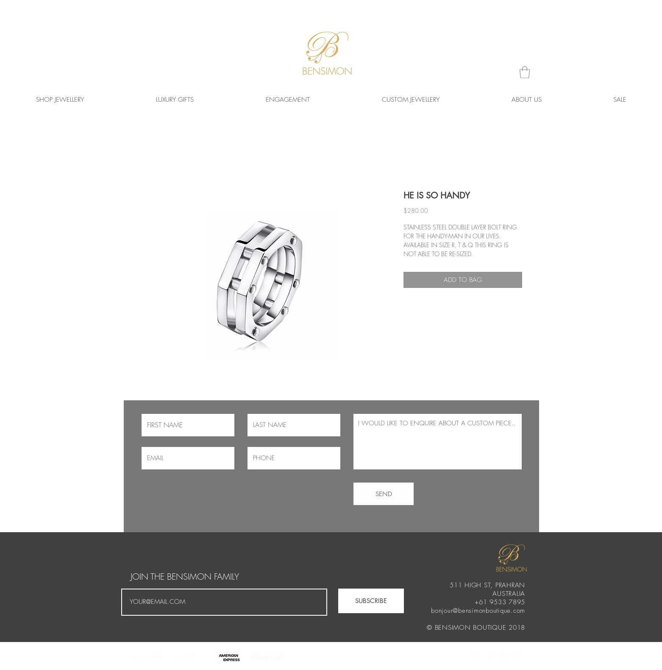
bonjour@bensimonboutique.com (478, 610)
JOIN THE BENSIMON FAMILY (185, 576)
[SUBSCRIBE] (371, 601)
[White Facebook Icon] (490, 656)
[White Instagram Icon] (477, 656)
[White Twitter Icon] (517, 656)
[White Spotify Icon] (504, 656)
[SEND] (383, 494)
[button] (525, 72)
